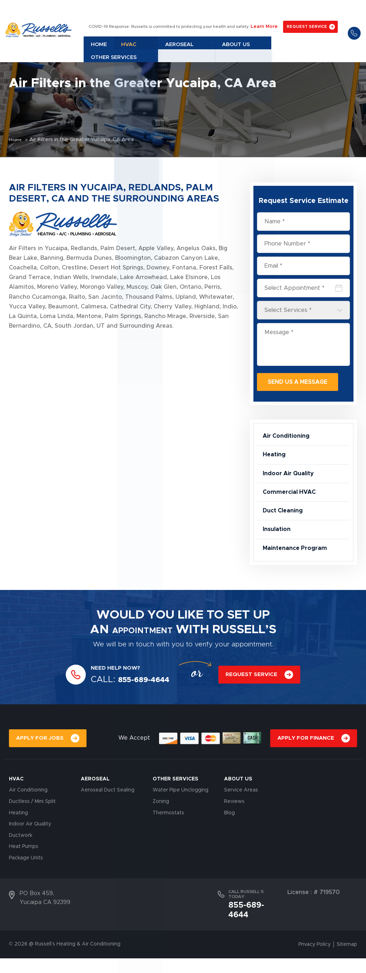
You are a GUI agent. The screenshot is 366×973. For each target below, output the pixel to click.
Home (155, 26)
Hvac (183, 26)
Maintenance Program (298, 572)
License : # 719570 (313, 918)
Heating (275, 460)
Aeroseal (219, 26)
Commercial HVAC (292, 505)
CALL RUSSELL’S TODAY (246, 919)
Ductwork (20, 861)
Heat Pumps (23, 872)
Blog (229, 838)
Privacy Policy (314, 959)
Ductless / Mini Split (32, 827)
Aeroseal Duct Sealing (107, 816)
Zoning (161, 827)
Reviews (234, 827)
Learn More (264, 9)
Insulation (278, 549)
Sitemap (347, 959)
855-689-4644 (352, 16)
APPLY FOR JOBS (40, 763)
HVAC (16, 804)
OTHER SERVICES (175, 804)
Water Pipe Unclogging (180, 816)
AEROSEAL (95, 804)
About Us (261, 26)
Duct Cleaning (285, 527)
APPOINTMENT (142, 655)
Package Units (26, 883)
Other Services (310, 26)
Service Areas (241, 816)
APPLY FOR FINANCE (305, 763)
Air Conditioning (289, 438)
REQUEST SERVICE (304, 9)
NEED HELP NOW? (119, 694)
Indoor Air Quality (292, 482)
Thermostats (168, 838)
